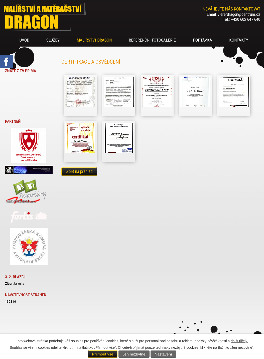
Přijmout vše (102, 354)
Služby (53, 40)
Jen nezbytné (134, 354)
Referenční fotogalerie (152, 40)
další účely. (239, 341)
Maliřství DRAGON (94, 40)
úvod (24, 40)
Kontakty (238, 40)
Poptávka (202, 40)
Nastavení (163, 354)
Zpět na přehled (79, 171)
